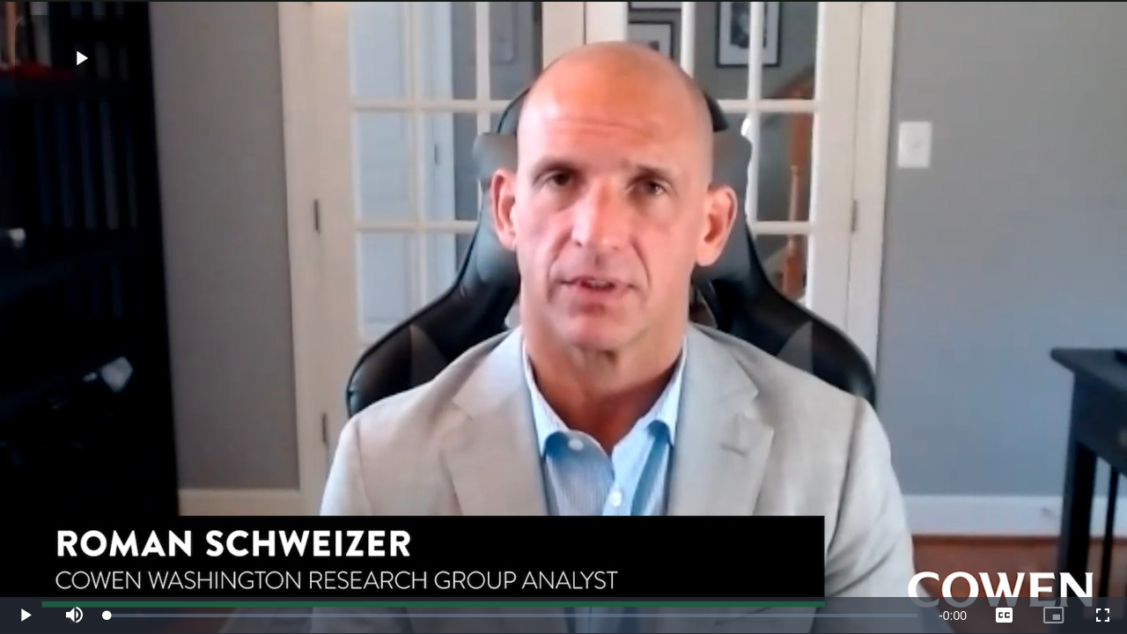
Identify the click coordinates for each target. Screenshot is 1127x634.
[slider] (512, 615)
